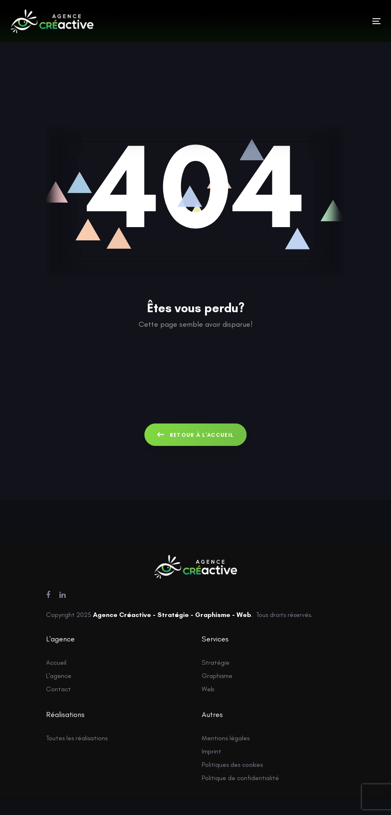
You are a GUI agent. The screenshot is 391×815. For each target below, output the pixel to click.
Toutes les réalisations (77, 738)
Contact (58, 689)
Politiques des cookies (232, 764)
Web (208, 689)
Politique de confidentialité (240, 778)
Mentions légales (225, 738)
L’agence (58, 676)
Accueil (56, 662)
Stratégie (216, 662)
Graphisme (217, 676)
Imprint (211, 751)
